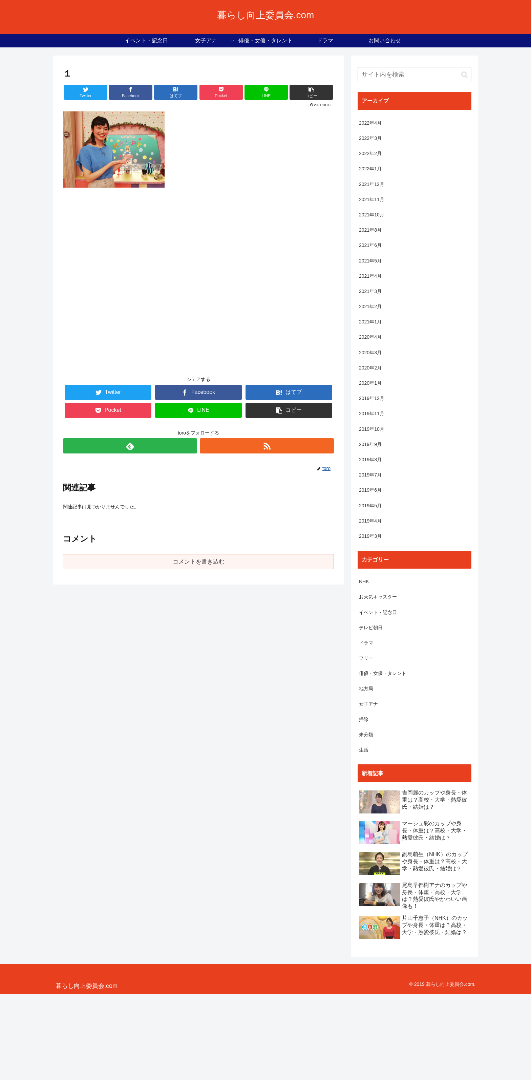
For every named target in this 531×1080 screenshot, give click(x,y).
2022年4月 (370, 123)
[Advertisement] (198, 286)
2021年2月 (370, 306)
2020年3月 (370, 352)
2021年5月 (370, 260)
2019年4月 (370, 521)
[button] (464, 75)
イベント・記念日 (378, 612)
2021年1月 (370, 321)
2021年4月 (370, 276)
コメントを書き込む (199, 561)
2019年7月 (370, 475)
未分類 (366, 734)
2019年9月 (370, 444)
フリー (366, 658)
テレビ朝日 (371, 627)
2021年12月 (371, 184)
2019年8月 (370, 459)
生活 (363, 750)
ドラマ (366, 642)
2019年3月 (370, 536)
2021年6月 (370, 245)
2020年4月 (370, 337)
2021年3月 (370, 291)
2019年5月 (370, 505)
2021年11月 (371, 199)
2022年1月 (370, 168)
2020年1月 (370, 383)
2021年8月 (370, 230)
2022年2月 (370, 153)
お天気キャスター (378, 596)
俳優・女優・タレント (382, 673)
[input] (414, 74)
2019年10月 (371, 429)
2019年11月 (371, 413)
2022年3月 (370, 138)
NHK (364, 581)
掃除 (363, 719)
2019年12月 (371, 398)
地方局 (366, 688)
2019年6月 (370, 490)
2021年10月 (371, 214)
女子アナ (368, 704)
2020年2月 (370, 367)
